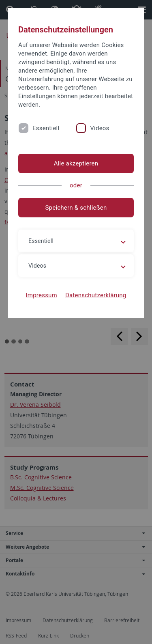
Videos (99, 128)
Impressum (41, 295)
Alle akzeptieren (76, 163)
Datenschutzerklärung (95, 295)
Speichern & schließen (76, 207)
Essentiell (45, 128)
